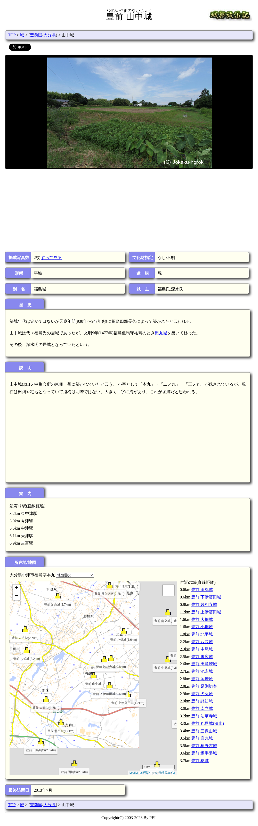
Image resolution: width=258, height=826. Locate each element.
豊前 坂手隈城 (204, 753)
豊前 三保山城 (204, 731)
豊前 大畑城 (202, 619)
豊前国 (36, 35)
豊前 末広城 (202, 656)
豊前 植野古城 (204, 745)
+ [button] (16, 588)
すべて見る (51, 257)
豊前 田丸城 (202, 589)
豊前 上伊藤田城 (206, 612)
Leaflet (134, 772)
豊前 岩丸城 (202, 738)
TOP (11, 35)
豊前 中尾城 (202, 649)
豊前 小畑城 (202, 627)
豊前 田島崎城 (204, 664)
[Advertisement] (129, 210)
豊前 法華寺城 (204, 716)
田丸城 (161, 333)
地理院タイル (148, 772)
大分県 (49, 35)
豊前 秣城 (200, 760)
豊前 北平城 (202, 634)
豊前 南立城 (202, 708)
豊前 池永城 (202, 671)
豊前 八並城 (202, 641)
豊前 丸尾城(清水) (207, 723)
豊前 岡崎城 (202, 679)
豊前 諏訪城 (202, 701)
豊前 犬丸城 (202, 694)
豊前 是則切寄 (204, 686)
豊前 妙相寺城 (204, 604)
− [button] (16, 596)
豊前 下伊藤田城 (206, 597)
